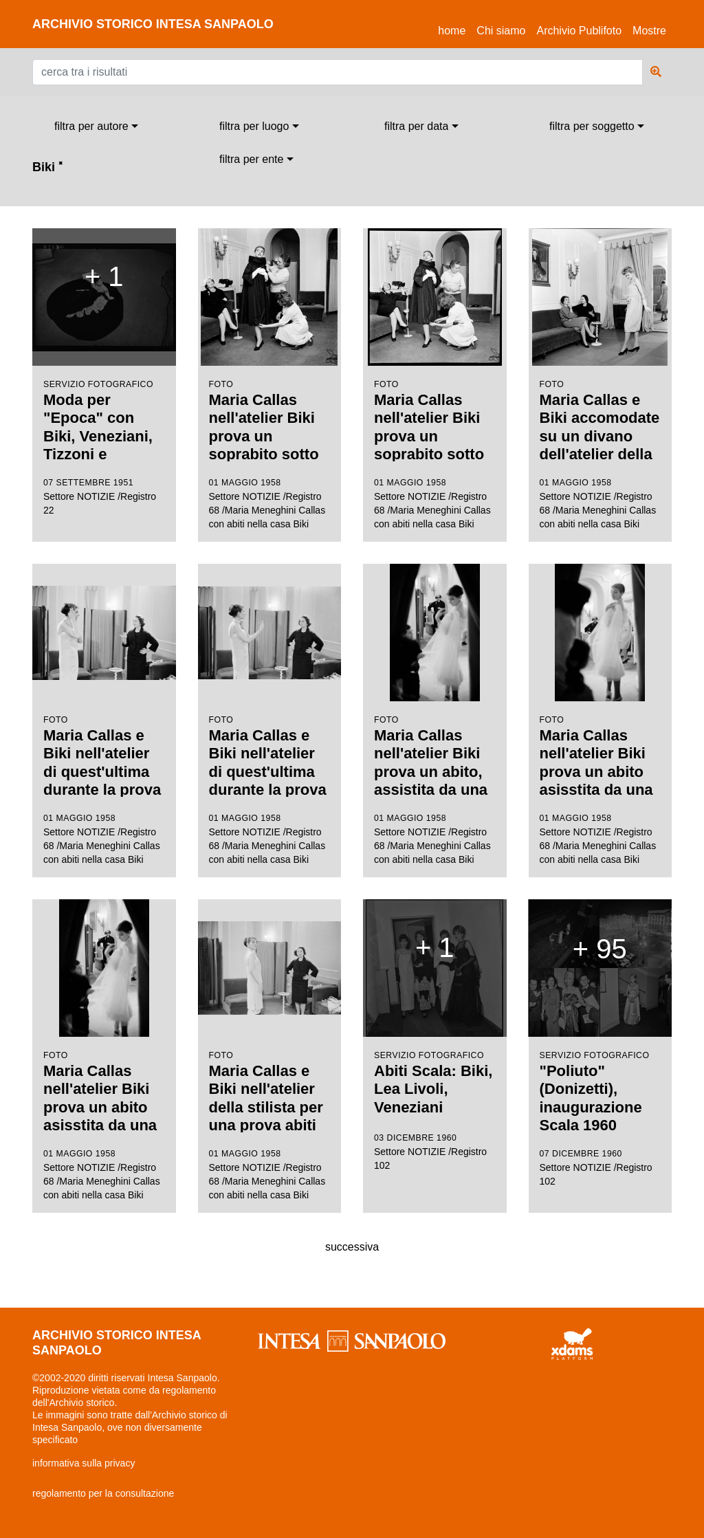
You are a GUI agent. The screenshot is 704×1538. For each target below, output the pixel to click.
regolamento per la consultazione (103, 1493)
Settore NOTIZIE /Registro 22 (104, 372)
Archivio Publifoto (579, 30)
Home (454, 28)
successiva (352, 1247)
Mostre (649, 30)
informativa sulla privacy (83, 1463)
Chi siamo (500, 30)
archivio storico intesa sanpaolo (153, 24)
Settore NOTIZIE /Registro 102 (435, 1035)
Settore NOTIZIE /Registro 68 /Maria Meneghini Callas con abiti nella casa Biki (270, 379)
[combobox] (96, 126)
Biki (47, 167)
